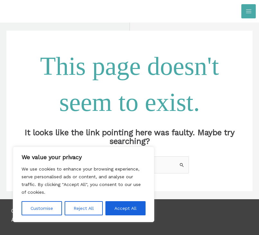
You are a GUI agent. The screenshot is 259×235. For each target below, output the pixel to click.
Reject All (84, 208)
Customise (42, 208)
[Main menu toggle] (248, 11)
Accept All (125, 208)
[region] (83, 184)
